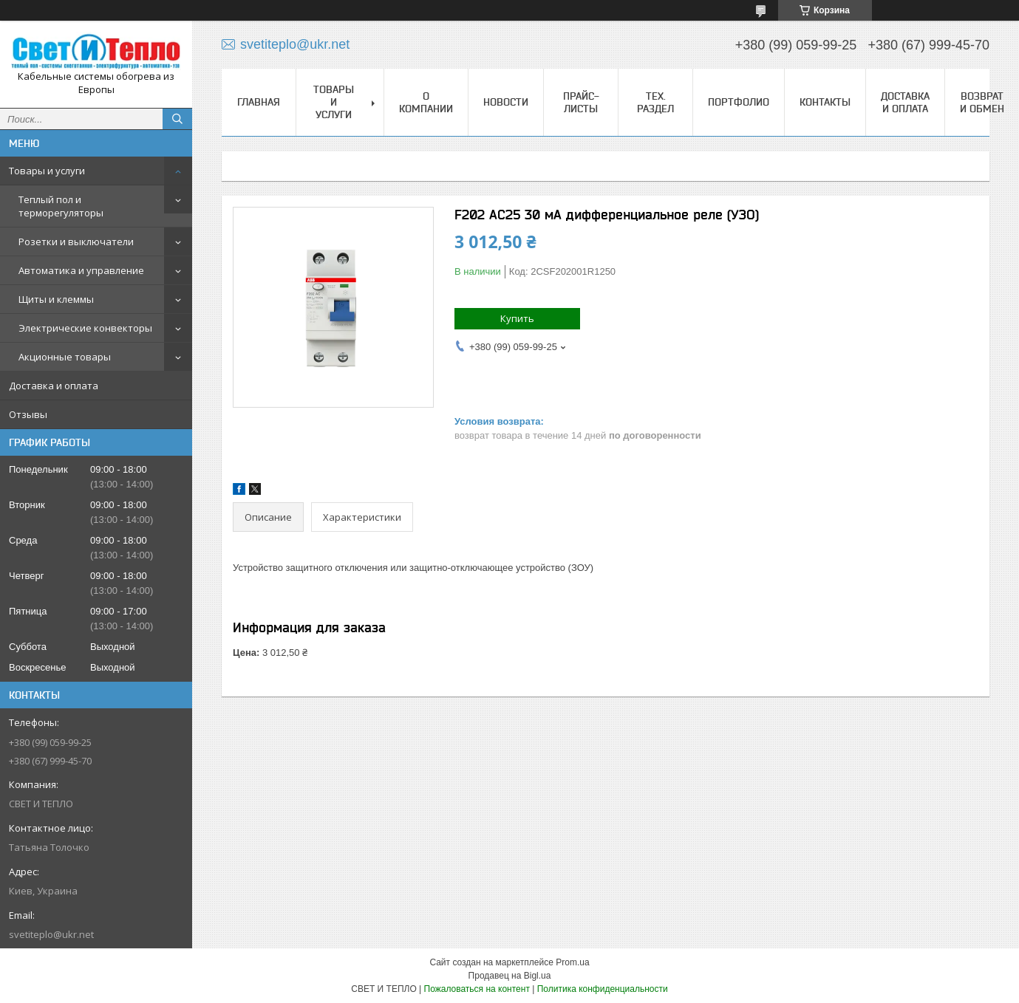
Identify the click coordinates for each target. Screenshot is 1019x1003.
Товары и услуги (47, 170)
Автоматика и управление (81, 270)
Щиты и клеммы (56, 299)
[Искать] (177, 119)
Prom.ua (572, 962)
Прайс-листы (581, 102)
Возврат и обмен (982, 102)
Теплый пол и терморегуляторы (60, 206)
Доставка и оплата (53, 385)
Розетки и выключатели (76, 241)
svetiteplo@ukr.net (51, 934)
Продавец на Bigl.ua (509, 976)
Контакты (825, 102)
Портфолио (738, 102)
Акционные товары (64, 356)
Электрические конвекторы (85, 328)
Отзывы (28, 414)
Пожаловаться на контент (477, 989)
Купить (517, 318)
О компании (426, 102)
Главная (258, 102)
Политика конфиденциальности (602, 989)
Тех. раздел (655, 102)
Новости (505, 102)
